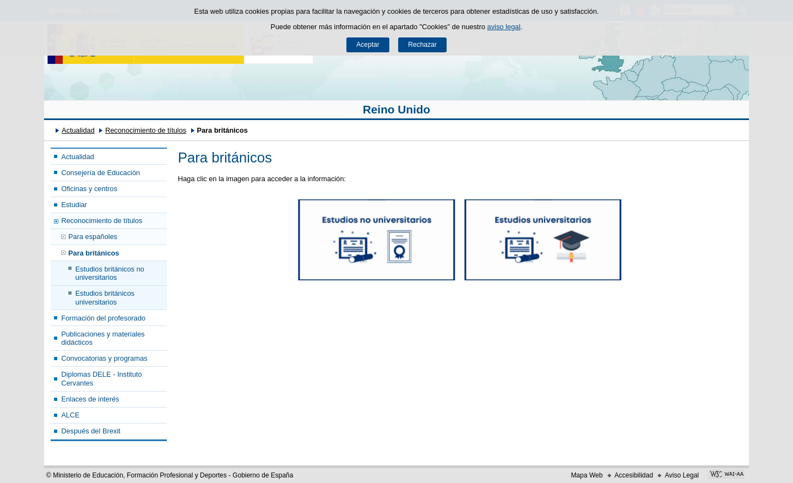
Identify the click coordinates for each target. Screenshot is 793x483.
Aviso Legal (682, 475)
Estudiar (74, 204)
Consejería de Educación (100, 173)
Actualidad (78, 130)
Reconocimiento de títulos (145, 130)
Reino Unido (396, 109)
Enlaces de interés (90, 399)
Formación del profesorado (103, 318)
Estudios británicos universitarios (104, 297)
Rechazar (422, 44)
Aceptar (367, 44)
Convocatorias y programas (104, 358)
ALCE (70, 415)
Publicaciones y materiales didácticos (103, 338)
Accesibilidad (634, 475)
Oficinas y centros (89, 188)
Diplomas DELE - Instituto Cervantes (101, 378)
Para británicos (93, 253)
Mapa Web (587, 475)
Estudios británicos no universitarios (109, 273)
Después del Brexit (90, 431)
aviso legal (503, 27)
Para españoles (92, 236)
